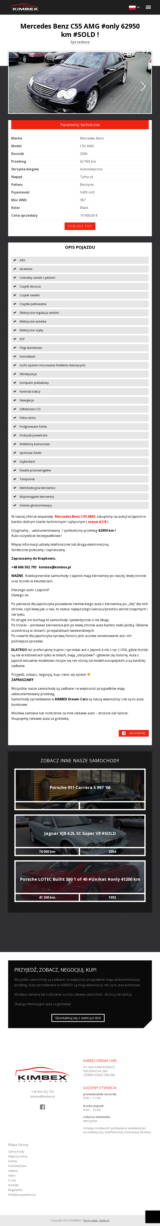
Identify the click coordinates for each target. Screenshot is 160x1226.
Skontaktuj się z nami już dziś (78, 1018)
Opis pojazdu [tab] (80, 247)
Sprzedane (80, 42)
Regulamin (15, 1190)
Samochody (16, 1151)
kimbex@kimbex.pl (42, 1096)
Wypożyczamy (18, 1156)
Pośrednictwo (17, 1166)
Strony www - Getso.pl (96, 1220)
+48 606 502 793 (42, 1092)
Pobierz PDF (80, 226)
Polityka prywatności (22, 1195)
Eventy (12, 1161)
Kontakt (13, 1185)
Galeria (13, 1171)
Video (12, 1175)
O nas (12, 1180)
